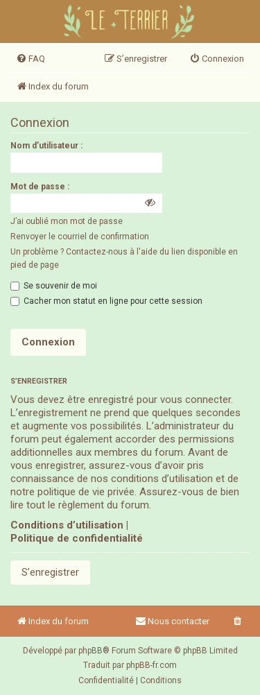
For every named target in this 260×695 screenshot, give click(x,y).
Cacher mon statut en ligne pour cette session (106, 301)
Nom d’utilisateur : (46, 146)
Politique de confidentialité (76, 538)
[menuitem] (30, 59)
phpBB (90, 650)
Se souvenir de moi (53, 286)
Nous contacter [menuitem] (172, 621)
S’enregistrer (50, 572)
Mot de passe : (39, 186)
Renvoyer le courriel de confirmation (79, 236)
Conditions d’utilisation (66, 525)
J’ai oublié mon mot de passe (66, 221)
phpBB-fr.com (151, 665)
